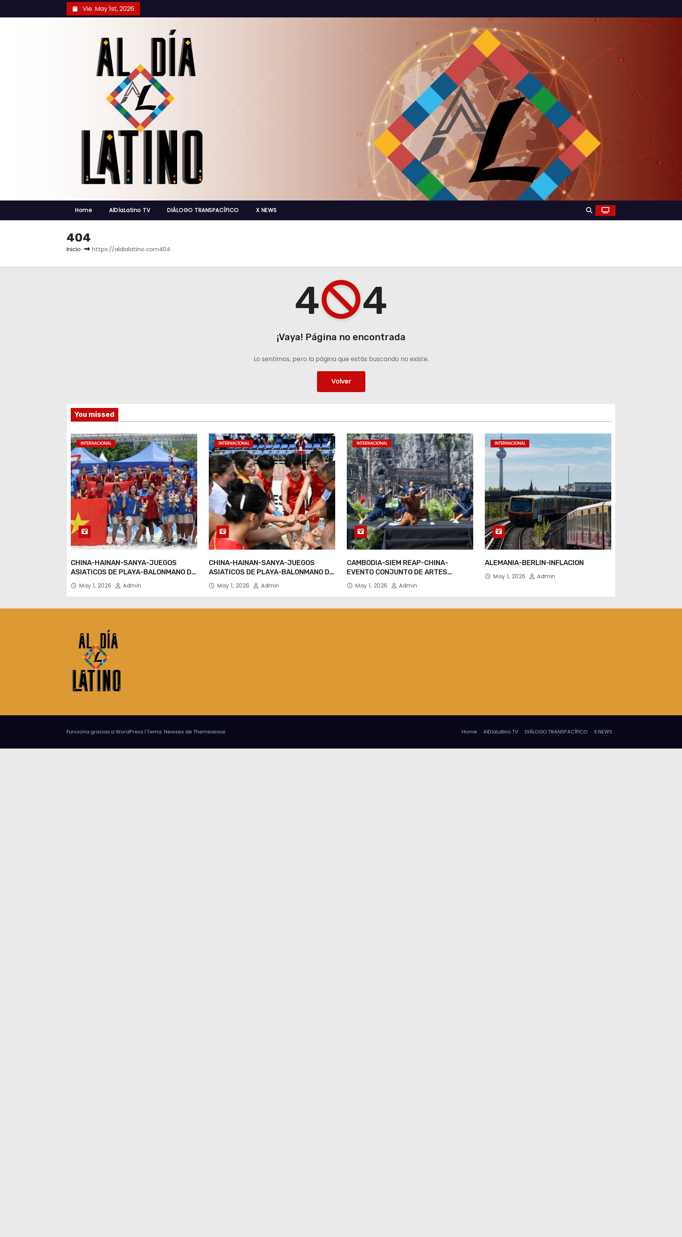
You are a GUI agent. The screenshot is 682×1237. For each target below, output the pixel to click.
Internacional (95, 443)
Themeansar (209, 731)
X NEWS (266, 210)
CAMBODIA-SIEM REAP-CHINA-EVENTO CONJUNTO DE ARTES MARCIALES (397, 572)
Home (83, 210)
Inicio (73, 249)
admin (128, 585)
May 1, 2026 (96, 585)
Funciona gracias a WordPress (105, 731)
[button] (589, 210)
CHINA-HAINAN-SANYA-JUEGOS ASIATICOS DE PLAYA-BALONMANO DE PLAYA (133, 572)
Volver (341, 381)
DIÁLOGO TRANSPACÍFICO (203, 210)
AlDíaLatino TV (129, 210)
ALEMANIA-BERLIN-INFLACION (534, 563)
